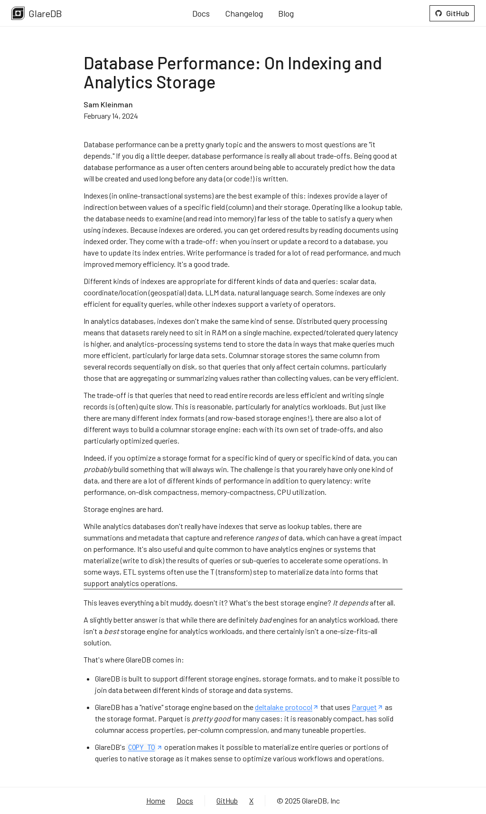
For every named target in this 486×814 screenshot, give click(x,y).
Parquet (367, 706)
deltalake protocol (287, 706)
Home (155, 800)
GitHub (452, 13)
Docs (201, 13)
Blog (286, 13)
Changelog (244, 13)
